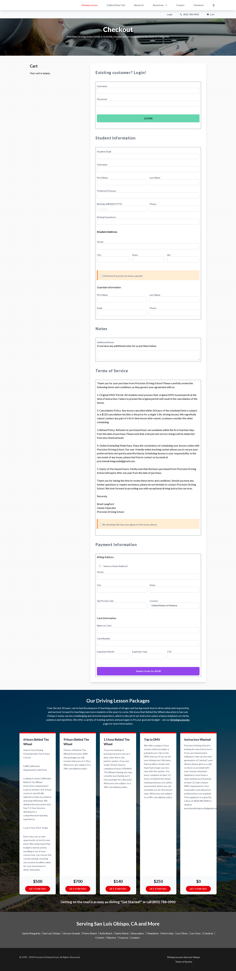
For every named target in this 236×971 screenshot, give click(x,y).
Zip (168, 255)
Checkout (199, 5)
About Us (139, 5)
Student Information (115, 138)
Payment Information (116, 544)
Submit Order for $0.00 (148, 671)
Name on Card (104, 625)
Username (102, 86)
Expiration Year (139, 651)
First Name (102, 177)
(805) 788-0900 (189, 14)
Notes (101, 328)
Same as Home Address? (113, 566)
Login (169, 14)
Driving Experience (106, 217)
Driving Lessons (90, 5)
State (135, 255)
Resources (160, 5)
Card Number (103, 638)
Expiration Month (105, 651)
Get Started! (37, 888)
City (99, 255)
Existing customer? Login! (120, 72)
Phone (153, 204)
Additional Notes (105, 342)
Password (102, 99)
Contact (180, 5)
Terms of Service (111, 370)
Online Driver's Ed (116, 5)
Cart (211, 14)
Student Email (104, 151)
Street (100, 241)
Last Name (155, 177)
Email (99, 308)
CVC (169, 651)
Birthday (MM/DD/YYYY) (109, 204)
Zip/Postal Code (105, 600)
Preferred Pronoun (106, 190)
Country (154, 600)
